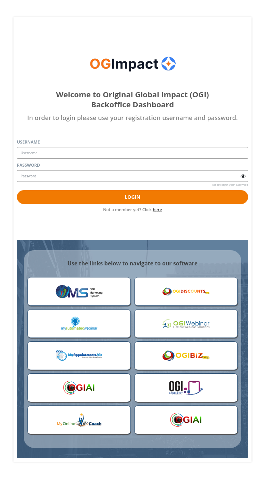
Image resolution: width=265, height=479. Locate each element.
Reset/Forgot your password (230, 184)
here (157, 210)
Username (28, 142)
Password (28, 165)
